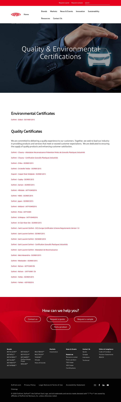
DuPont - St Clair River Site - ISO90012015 (26, 223)
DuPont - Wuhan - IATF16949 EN (23, 266)
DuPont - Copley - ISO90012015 (22, 179)
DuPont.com (16, 385)
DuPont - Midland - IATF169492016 (24, 206)
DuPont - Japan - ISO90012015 (22, 201)
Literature (86, 357)
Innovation (80, 11)
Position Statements (106, 354)
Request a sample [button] (85, 319)
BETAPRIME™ (11, 365)
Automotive (54, 352)
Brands (44, 11)
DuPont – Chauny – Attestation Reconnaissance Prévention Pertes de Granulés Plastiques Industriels (48, 152)
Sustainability (93, 11)
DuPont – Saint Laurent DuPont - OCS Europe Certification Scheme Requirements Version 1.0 (45, 228)
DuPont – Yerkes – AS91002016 (22, 282)
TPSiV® (37, 360)
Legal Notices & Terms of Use (51, 385)
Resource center (72, 357)
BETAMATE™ (11, 363)
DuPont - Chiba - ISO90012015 (22, 163)
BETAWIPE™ (25, 357)
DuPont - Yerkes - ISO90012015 (22, 277)
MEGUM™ (24, 364)
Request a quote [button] (57, 319)
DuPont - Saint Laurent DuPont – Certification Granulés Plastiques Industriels (39, 244)
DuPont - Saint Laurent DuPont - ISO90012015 (28, 233)
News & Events (66, 11)
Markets (53, 11)
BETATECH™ (25, 354)
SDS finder (70, 365)
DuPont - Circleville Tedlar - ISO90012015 (26, 168)
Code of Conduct (105, 352)
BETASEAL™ (25, 352)
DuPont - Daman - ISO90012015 (22, 185)
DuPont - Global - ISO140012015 (23, 119)
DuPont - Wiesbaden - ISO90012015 (24, 261)
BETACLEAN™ (12, 352)
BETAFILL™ (11, 354)
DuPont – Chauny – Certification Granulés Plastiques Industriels (34, 158)
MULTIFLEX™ (39, 354)
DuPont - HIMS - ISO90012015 (22, 196)
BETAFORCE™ (12, 357)
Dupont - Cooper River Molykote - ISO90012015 (28, 174)
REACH (101, 357)
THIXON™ (38, 357)
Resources (45, 19)
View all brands (40, 363)
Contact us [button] (32, 319)
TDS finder (70, 362)
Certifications (71, 368)
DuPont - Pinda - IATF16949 (21, 212)
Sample (85, 354)
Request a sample (77, 3)
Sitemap (14, 389)
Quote (85, 352)
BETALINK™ (11, 360)
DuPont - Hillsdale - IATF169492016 (24, 190)
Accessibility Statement (75, 385)
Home (26, 15)
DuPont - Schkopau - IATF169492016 (24, 217)
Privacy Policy (30, 385)
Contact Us (57, 19)
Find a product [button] (60, 327)
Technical (86, 360)
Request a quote (64, 3)
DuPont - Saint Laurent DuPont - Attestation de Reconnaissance (34, 250)
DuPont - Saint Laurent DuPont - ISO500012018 (28, 239)
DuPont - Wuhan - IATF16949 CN (23, 271)
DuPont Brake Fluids (26, 360)
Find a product (71, 360)
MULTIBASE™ (39, 352)
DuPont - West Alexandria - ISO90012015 (26, 255)
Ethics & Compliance (106, 349)
